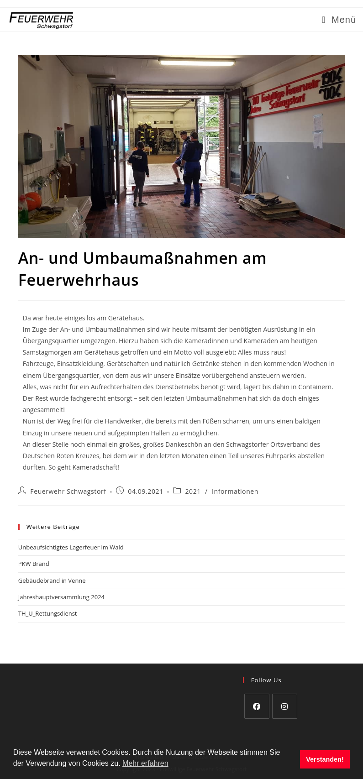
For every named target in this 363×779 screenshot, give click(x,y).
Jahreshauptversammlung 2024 (61, 597)
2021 (192, 491)
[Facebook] (256, 706)
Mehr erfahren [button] (145, 763)
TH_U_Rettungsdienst (47, 613)
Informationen (235, 491)
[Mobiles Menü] (339, 20)
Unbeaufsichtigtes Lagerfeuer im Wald (71, 547)
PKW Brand (33, 563)
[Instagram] (284, 706)
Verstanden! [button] (324, 759)
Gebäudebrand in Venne (52, 580)
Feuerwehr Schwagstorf (68, 491)
